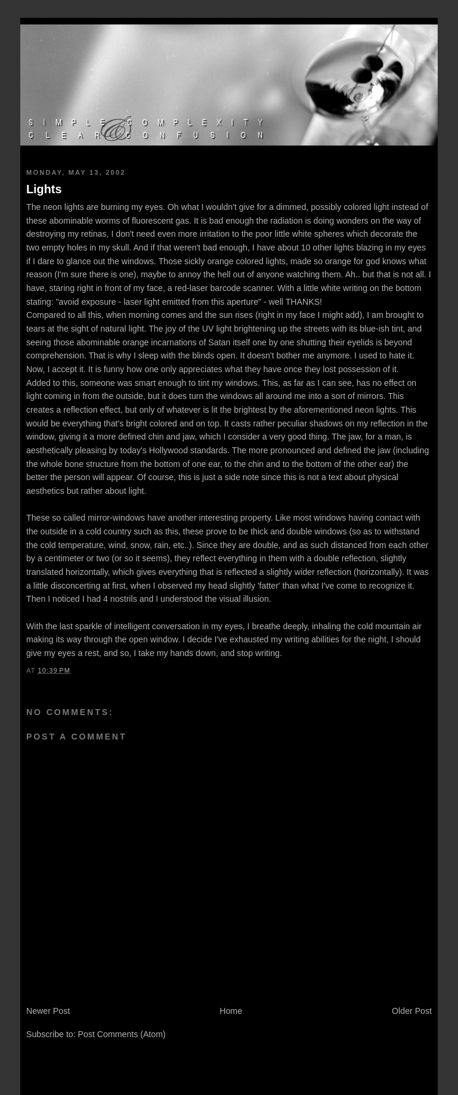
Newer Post (48, 1011)
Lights (43, 189)
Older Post (412, 1011)
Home (230, 1011)
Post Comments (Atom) (122, 1034)
